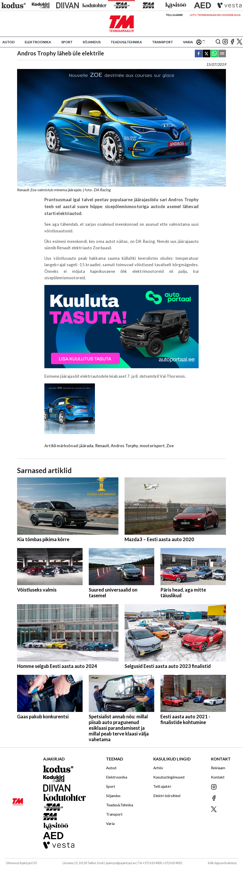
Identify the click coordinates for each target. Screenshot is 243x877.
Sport (67, 42)
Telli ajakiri (174, 14)
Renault (102, 445)
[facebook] (198, 54)
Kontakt (217, 777)
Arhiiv (158, 767)
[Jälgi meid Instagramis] (225, 42)
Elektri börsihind (166, 795)
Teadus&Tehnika (126, 42)
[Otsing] (218, 42)
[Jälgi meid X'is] (239, 42)
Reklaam (218, 767)
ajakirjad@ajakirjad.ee (121, 863)
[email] (222, 54)
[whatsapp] (214, 54)
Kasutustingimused (168, 777)
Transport (162, 42)
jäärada (86, 445)
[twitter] (206, 54)
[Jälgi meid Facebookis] (232, 42)
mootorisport (152, 445)
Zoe (170, 445)
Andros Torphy (124, 445)
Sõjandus (92, 42)
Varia (188, 42)
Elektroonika (38, 42)
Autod (8, 42)
